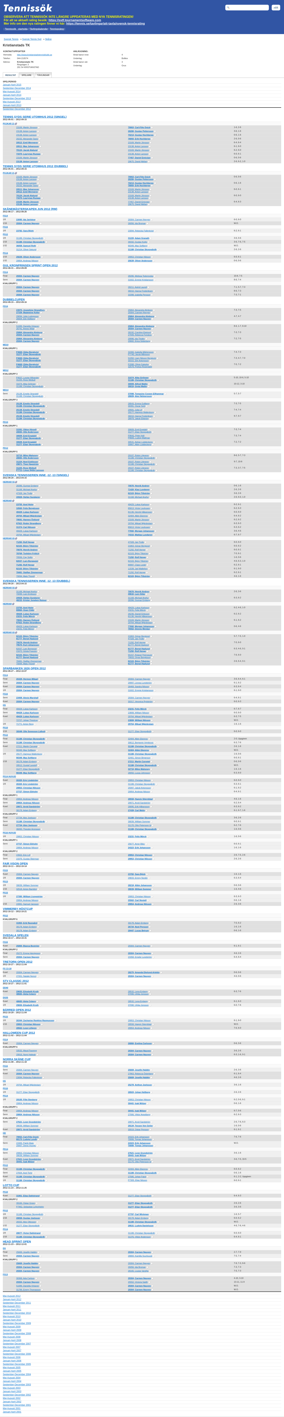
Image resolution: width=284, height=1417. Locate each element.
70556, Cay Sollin (24, 557)
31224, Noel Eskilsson (27, 462)
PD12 (5, 448)
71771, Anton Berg (25, 724)
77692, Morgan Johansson (141, 531)
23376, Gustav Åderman (27, 859)
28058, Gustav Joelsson (28, 1218)
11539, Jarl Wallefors (137, 568)
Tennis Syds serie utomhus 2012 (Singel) (34, 116)
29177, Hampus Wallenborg (141, 412)
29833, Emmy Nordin (137, 878)
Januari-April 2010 (12, 1320)
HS (4, 705)
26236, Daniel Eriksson (138, 614)
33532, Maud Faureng (26, 1050)
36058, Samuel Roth (26, 246)
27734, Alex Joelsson (26, 818)
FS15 (5, 870)
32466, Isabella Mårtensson (141, 352)
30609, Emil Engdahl (137, 429)
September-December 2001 (17, 1405)
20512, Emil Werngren (27, 142)
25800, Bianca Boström (27, 946)
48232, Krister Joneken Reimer (31, 600)
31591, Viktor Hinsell (26, 429)
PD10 (5, 422)
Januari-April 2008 (12, 1340)
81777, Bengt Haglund (27, 639)
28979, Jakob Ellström (138, 418)
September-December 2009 (17, 1323)
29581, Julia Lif (135, 410)
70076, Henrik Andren (138, 486)
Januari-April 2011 (12, 1309)
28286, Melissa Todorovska (140, 276)
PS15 (5, 893)
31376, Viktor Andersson (139, 1237)
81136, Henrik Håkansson (140, 512)
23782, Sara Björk (25, 231)
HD (4, 1133)
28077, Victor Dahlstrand (28, 1233)
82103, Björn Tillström (139, 493)
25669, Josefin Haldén (139, 1070)
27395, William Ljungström (29, 896)
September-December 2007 (17, 1343)
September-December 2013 (17, 98)
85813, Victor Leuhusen (139, 508)
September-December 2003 (17, 1384)
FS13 (5, 1274)
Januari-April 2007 (12, 1350)
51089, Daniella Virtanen (27, 326)
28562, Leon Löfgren (26, 1028)
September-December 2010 (17, 1313)
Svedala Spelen (15, 935)
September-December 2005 (17, 1364)
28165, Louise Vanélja (138, 1271)
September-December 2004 (17, 1374)
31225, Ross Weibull (25, 380)
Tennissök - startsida (16, 29)
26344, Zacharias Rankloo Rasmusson (35, 1020)
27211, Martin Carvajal (26, 746)
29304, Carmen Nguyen (139, 219)
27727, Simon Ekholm (27, 791)
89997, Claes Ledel (137, 565)
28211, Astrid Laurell (137, 287)
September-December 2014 (17, 88)
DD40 (5, 988)
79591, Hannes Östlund (27, 519)
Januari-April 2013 (12, 105)
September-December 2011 (17, 1303)
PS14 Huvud (9, 776)
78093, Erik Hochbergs (139, 139)
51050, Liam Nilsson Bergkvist (142, 358)
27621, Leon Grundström (28, 1122)
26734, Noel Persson (138, 927)
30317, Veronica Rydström (140, 701)
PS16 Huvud (9, 833)
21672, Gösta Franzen (26, 651)
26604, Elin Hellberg (25, 319)
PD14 (5, 1149)
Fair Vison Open (15, 863)
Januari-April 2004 (12, 1381)
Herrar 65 (9, 538)
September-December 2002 (17, 1395)
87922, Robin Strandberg (28, 523)
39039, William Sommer (139, 821)
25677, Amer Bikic (136, 844)
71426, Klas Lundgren (139, 489)
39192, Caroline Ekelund (139, 332)
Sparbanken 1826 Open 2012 (24, 668)
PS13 (5, 881)
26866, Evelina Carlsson (140, 1043)
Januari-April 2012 (12, 1299)
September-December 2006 (17, 1354)
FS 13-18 (7, 968)
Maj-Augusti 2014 (11, 91)
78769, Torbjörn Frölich (27, 553)
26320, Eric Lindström (27, 780)
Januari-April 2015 (12, 84)
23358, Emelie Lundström (140, 957)
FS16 (5, 227)
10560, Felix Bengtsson (27, 508)
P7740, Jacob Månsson (139, 354)
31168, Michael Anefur (26, 489)
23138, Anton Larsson (26, 131)
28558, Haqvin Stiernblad (140, 799)
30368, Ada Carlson (25, 1278)
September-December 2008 (17, 1333)
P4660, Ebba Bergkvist (27, 352)
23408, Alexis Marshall (27, 698)
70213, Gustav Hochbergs (141, 135)
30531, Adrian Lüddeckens (140, 442)
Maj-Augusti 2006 (11, 1357)
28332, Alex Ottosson (26, 1222)
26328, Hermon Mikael (27, 679)
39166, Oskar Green (25, 1203)
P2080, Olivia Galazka (138, 364)
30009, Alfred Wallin (137, 384)
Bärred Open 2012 (17, 1009)
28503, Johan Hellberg (139, 1092)
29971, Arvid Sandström (139, 803)
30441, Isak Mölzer (137, 1103)
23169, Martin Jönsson (26, 127)
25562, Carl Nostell (137, 900)
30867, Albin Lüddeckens (139, 444)
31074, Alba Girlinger (138, 377)
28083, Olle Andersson (27, 432)
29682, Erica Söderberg (139, 341)
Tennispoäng (57, 29)
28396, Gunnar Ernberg (27, 486)
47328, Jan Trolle (24, 493)
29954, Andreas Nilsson (27, 261)
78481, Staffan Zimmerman (29, 572)
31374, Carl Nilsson (25, 527)
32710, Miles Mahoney (27, 455)
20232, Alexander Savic (27, 139)
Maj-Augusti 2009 (11, 1326)
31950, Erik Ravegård (26, 923)
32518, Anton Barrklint (26, 889)
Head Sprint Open (17, 1241)
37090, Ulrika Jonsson (138, 994)
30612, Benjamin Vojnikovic (141, 742)
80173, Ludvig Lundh (26, 1139)
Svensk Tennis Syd (31, 39)
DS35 (5, 997)
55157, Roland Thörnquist (140, 655)
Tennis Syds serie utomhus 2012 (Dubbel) (35, 166)
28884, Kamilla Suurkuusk (140, 1256)
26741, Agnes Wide (25, 328)
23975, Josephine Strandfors (30, 310)
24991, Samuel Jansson (27, 904)
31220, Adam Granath (138, 238)
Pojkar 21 (8, 123)
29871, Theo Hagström (27, 464)
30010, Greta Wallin (137, 386)
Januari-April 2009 (12, 1330)
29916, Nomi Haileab (26, 1054)
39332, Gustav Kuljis (137, 242)
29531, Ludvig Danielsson (141, 1225)
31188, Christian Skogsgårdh (29, 238)
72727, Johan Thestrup (27, 720)
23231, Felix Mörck (137, 610)
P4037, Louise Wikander (27, 377)
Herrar (7, 501)
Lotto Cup (11, 1185)
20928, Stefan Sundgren (28, 497)
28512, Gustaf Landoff (26, 765)
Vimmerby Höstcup (18, 908)
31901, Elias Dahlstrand (28, 1196)
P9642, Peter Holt (136, 435)
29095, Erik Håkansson (139, 806)
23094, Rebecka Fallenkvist (141, 231)
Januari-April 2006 (12, 1360)
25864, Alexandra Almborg (140, 310)
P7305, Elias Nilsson (137, 1180)
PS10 (5, 727)
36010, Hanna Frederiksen (140, 291)
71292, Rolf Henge (25, 542)
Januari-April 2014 (12, 95)
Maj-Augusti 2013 (11, 102)
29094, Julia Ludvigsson (27, 316)
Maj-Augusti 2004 (11, 1377)
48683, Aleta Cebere (26, 994)
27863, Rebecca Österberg (140, 1073)
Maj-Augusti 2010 (11, 1316)
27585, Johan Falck (137, 1176)
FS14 (5, 216)
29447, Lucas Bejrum (138, 930)
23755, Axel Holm (24, 504)
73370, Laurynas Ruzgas (28, 154)
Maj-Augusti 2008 (11, 1337)
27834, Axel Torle (24, 1173)
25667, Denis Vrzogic (26, 1145)
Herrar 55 (9, 482)
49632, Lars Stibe (136, 594)
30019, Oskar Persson (138, 1129)
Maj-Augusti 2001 (11, 1408)
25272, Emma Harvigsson (28, 953)
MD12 (5, 370)
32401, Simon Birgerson (139, 758)
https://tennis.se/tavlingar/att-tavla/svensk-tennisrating (105, 23)
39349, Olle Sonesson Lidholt (30, 731)
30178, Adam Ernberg (26, 761)
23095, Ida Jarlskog (25, 219)
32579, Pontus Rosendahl (140, 367)
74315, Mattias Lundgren (140, 535)
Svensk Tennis (11, 39)
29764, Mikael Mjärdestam (29, 516)
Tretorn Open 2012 (17, 961)
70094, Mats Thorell (25, 576)
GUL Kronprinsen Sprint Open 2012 (30, 265)
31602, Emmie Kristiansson (140, 280)
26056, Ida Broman (137, 223)
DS (4, 1248)
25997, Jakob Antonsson (139, 788)
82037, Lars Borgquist (27, 561)
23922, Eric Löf (23, 855)
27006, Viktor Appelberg (139, 1114)
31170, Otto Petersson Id (139, 825)
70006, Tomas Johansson (140, 1139)
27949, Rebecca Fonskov (140, 335)
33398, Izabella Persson (139, 295)
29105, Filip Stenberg (26, 1099)
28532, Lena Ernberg (137, 991)
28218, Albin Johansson (140, 885)
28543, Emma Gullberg (138, 403)
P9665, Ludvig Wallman (139, 438)
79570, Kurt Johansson (27, 645)
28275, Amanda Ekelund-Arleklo (144, 972)
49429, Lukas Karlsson (138, 504)
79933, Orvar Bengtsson (139, 657)
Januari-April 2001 (12, 1412)
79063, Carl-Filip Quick (139, 127)
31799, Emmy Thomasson (28, 1289)
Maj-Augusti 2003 (11, 1388)
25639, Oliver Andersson (28, 257)
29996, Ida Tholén (136, 338)
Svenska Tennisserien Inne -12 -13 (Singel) (36, 475)
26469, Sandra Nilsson (138, 686)
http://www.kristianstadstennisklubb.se (34, 55)
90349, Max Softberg (137, 246)
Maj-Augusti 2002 (11, 1398)
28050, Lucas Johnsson (139, 773)
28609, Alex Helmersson (140, 396)
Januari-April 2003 (12, 1391)
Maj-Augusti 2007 (11, 1347)
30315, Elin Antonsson (138, 360)
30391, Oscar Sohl (136, 406)
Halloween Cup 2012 (19, 1032)
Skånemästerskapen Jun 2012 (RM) (30, 208)
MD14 (5, 390)
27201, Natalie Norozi (26, 976)
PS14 (5, 253)
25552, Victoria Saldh (138, 1282)
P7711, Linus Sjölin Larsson (30, 470)
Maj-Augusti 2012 (11, 1296)
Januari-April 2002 (12, 1401)
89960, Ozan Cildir (25, 610)
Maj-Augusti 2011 (11, 1306)
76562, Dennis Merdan (139, 629)
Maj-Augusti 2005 (11, 1367)
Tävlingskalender (38, 29)
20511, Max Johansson (27, 146)
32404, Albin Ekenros (138, 516)
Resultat (10, 75)
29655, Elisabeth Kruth (27, 991)
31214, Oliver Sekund (26, 249)
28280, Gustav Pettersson (140, 131)
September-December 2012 (17, 109)
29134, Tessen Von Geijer (140, 1126)
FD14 (5, 306)
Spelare (26, 75)
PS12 (5, 234)
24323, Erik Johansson (139, 847)
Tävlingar (43, 75)
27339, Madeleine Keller (28, 312)
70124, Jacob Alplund (26, 150)
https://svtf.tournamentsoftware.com (75, 20)
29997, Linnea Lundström (140, 683)
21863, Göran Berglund (139, 546)
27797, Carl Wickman (138, 1214)
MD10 (5, 345)
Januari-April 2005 (12, 1371)
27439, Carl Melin (136, 810)
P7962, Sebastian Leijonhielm (30, 1207)
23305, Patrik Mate (25, 1143)
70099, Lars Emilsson (26, 594)
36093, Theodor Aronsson (28, 829)
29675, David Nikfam (137, 161)
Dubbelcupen (14, 299)
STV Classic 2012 (16, 980)
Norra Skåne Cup (17, 1059)
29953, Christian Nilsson (139, 257)
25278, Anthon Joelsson (140, 1085)
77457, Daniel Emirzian (139, 158)
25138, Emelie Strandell (27, 394)
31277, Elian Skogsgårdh (28, 354)
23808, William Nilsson (138, 713)
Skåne (48, 39)
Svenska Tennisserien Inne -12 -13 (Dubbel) (36, 580)
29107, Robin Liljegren (138, 455)
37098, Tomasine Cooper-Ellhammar (146, 394)
